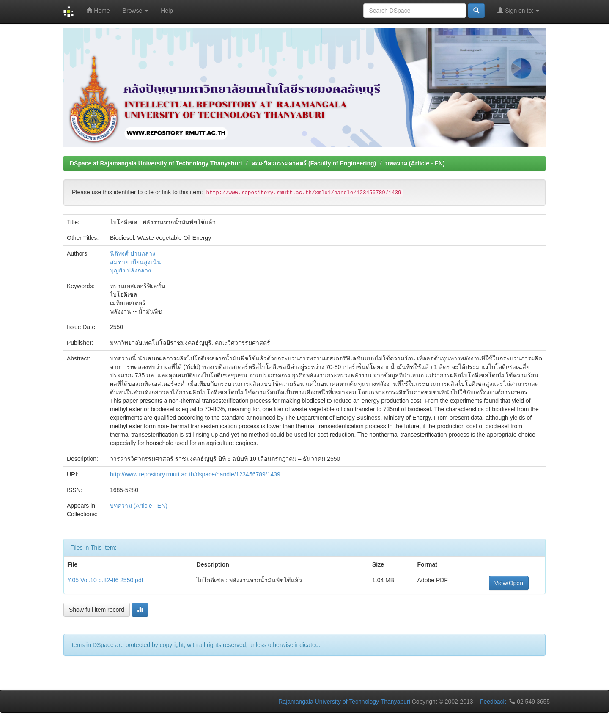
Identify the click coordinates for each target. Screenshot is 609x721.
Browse (135, 10)
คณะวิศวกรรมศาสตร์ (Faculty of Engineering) (313, 163)
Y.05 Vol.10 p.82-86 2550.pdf (105, 580)
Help (167, 10)
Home (98, 10)
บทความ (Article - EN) (415, 163)
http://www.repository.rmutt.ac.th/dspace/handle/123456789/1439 (195, 474)
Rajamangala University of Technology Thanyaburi (344, 701)
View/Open (508, 583)
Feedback (493, 701)
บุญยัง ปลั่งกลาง (130, 270)
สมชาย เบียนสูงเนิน (135, 262)
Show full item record (96, 609)
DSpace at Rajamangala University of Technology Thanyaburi (156, 163)
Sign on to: (518, 10)
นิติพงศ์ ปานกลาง (132, 253)
